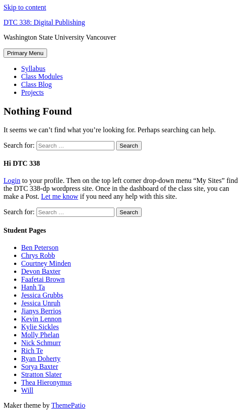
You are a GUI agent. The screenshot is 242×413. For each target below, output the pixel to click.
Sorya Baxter (39, 366)
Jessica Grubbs (42, 295)
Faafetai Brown (43, 279)
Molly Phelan (40, 335)
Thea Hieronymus (46, 382)
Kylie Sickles (40, 327)
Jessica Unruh (40, 303)
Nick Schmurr (41, 342)
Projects (32, 92)
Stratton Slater (41, 374)
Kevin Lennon (41, 319)
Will (27, 390)
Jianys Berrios (41, 311)
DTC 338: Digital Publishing (44, 22)
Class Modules (42, 76)
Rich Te (32, 350)
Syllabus (33, 68)
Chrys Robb (38, 255)
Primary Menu (25, 53)
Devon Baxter (40, 271)
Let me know (59, 196)
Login (12, 180)
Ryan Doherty (41, 358)
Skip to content (25, 7)
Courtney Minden (46, 263)
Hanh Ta (33, 287)
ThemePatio (68, 405)
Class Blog (36, 84)
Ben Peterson (40, 247)
